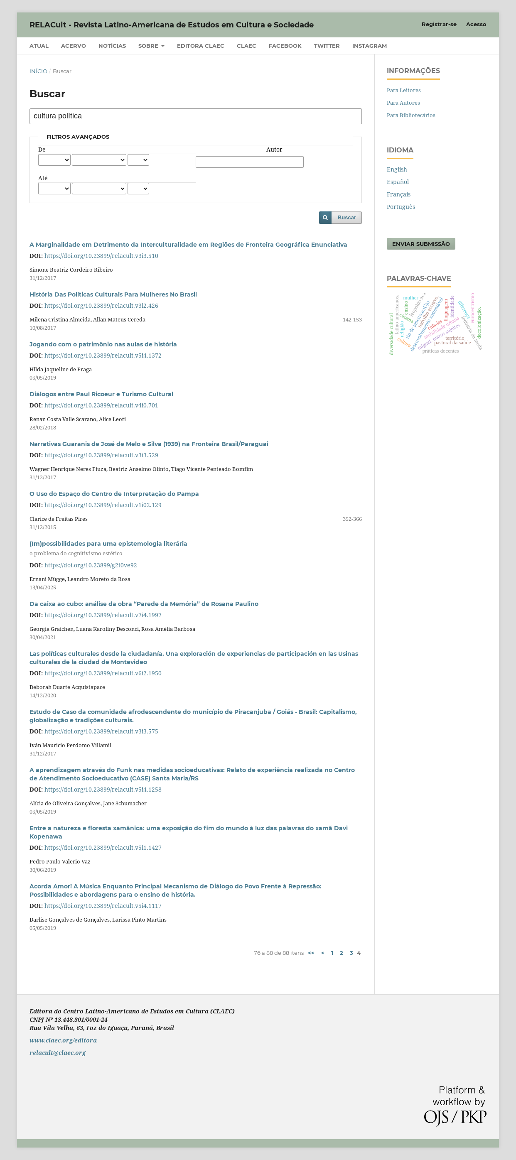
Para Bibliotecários (411, 115)
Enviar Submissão (421, 243)
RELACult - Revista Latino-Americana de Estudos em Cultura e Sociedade (171, 24)
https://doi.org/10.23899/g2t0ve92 (90, 565)
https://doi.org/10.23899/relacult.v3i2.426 (101, 305)
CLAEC (246, 45)
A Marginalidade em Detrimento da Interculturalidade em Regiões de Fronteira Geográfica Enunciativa (188, 244)
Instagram (369, 45)
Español (398, 182)
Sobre (149, 45)
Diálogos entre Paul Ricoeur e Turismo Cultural (101, 394)
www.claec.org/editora (63, 1040)
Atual (39, 45)
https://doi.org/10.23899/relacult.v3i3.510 (101, 256)
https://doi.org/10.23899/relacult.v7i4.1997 (103, 615)
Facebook (285, 45)
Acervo (73, 45)
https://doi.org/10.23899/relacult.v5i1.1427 (103, 847)
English (397, 169)
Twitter (327, 45)
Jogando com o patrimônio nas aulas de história (103, 344)
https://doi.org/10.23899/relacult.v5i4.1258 (103, 789)
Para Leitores (404, 90)
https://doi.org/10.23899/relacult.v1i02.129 (103, 505)
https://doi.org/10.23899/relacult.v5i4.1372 (103, 355)
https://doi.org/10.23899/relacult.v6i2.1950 (103, 673)
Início (38, 71)
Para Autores (403, 102)
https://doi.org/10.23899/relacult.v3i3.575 (101, 731)
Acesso (476, 24)
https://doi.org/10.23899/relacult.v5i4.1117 (103, 906)
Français (398, 194)
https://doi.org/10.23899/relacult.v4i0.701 (101, 405)
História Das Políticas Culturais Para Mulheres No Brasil (113, 294)
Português (401, 207)
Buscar (347, 217)
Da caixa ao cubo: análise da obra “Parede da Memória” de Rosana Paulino (143, 604)
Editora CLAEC (200, 45)
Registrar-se (439, 24)
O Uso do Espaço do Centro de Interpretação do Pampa (114, 494)
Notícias (112, 45)
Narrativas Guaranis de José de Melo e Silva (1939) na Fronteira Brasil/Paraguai (148, 444)
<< (311, 952)
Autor (274, 149)
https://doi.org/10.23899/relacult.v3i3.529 (101, 455)
